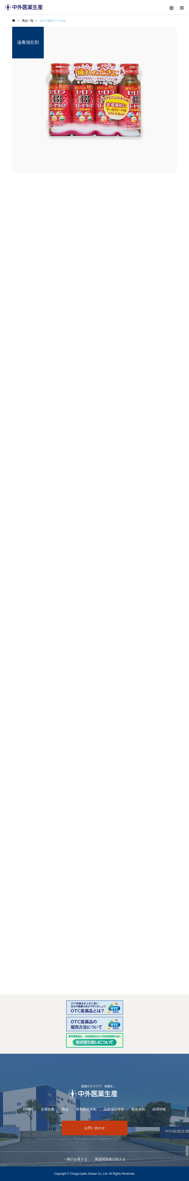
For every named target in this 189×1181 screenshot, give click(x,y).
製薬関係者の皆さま (110, 1159)
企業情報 (47, 1109)
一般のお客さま (76, 1159)
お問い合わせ (94, 1128)
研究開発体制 (86, 1109)
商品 (65, 1109)
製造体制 (138, 1109)
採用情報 (159, 1109)
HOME (28, 1109)
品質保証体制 (114, 1109)
